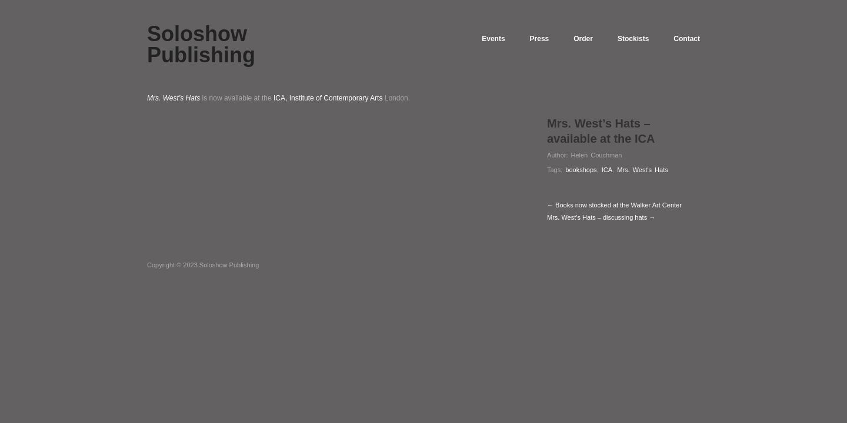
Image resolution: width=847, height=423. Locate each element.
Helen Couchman (596, 155)
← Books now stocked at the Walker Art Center (614, 205)
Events (493, 38)
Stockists (633, 38)
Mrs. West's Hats (642, 169)
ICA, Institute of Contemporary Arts (328, 98)
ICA (607, 169)
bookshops (580, 169)
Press (539, 38)
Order (583, 38)
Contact (686, 38)
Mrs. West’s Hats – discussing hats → (601, 217)
